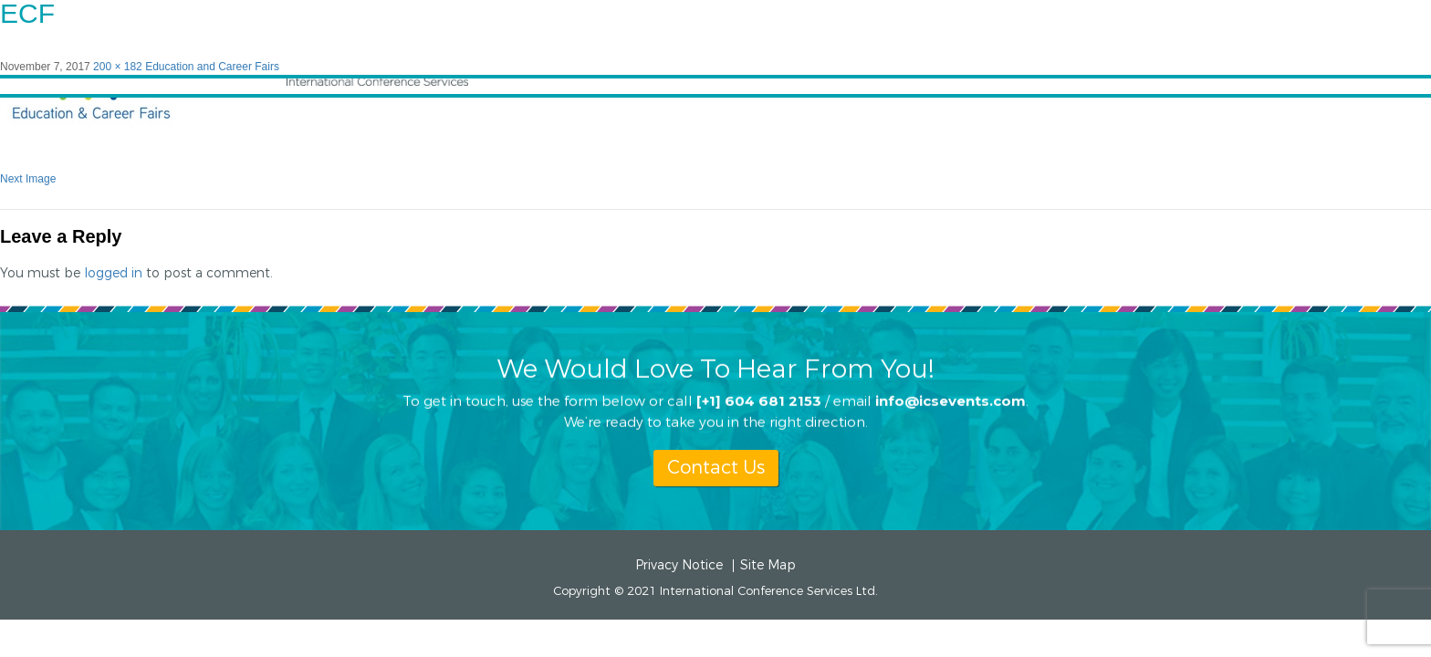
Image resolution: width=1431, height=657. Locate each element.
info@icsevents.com (950, 400)
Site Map (768, 565)
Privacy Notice (679, 565)
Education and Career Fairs (212, 66)
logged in (113, 273)
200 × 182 (117, 66)
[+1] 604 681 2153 (758, 400)
